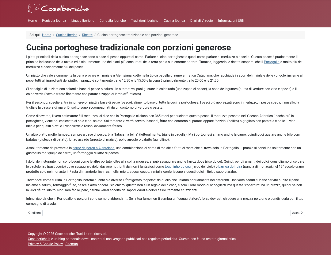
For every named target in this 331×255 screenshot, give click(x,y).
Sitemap (71, 244)
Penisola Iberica (54, 21)
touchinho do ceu (178, 167)
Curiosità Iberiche (112, 21)
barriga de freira (230, 167)
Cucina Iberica (174, 21)
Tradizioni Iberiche (145, 21)
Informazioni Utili (231, 21)
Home (32, 21)
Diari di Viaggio (201, 21)
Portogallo (271, 62)
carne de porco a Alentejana (93, 148)
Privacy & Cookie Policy (45, 244)
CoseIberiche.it (39, 239)
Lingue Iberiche (82, 21)
